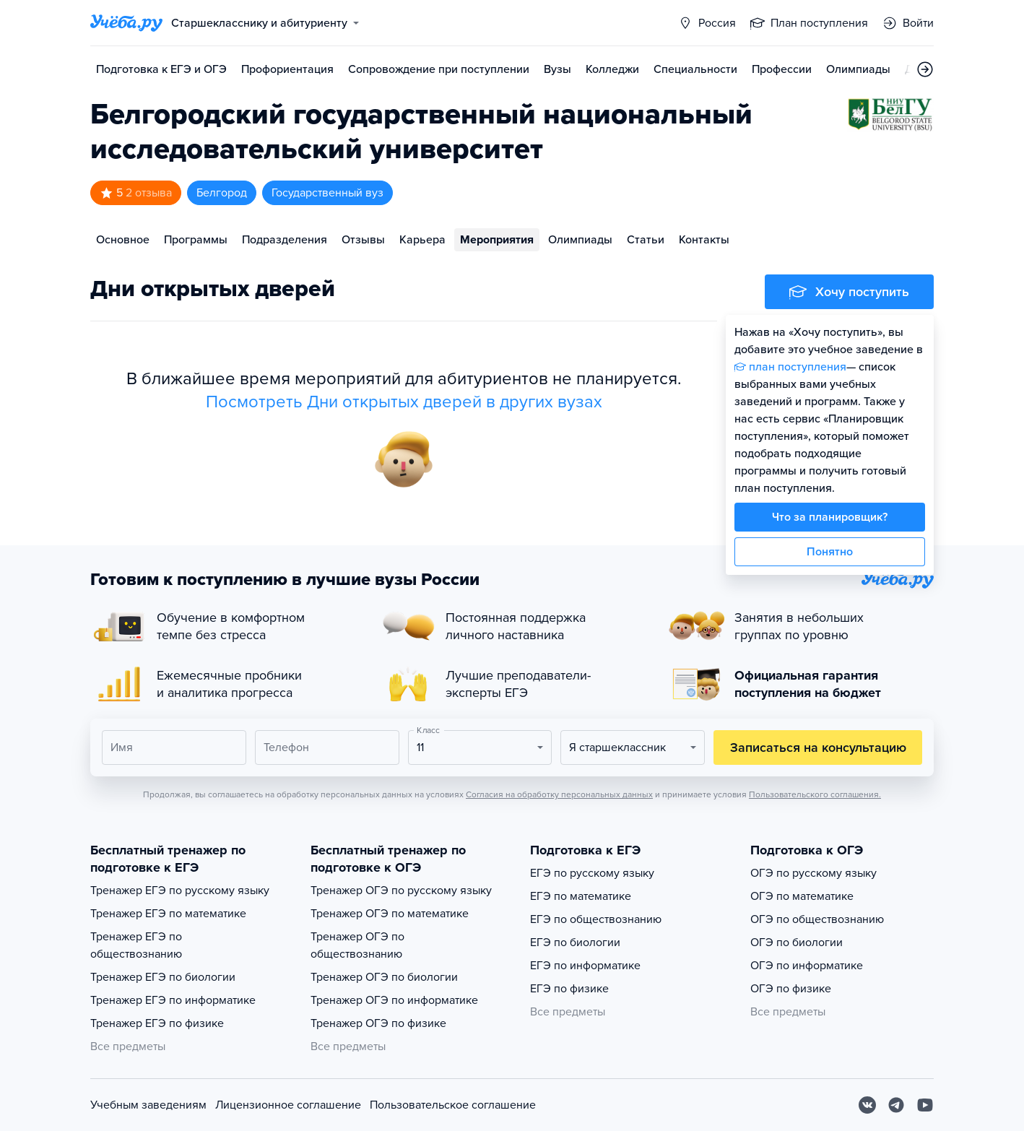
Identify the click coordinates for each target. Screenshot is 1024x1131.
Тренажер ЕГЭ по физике (157, 1023)
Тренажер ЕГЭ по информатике (173, 1000)
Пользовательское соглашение (453, 1105)
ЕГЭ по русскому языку (592, 873)
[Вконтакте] (867, 1105)
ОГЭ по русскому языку (813, 873)
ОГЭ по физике (790, 989)
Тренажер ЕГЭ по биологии (162, 977)
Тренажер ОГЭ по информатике (394, 1000)
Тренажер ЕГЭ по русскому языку (179, 890)
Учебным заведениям (148, 1105)
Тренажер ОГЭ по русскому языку (401, 890)
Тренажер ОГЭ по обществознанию (357, 945)
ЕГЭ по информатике (585, 965)
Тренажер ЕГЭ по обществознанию (136, 945)
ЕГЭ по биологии (575, 942)
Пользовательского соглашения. (815, 794)
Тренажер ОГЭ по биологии (384, 977)
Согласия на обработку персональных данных (559, 794)
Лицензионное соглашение (288, 1105)
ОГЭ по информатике (806, 965)
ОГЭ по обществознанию (817, 919)
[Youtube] (925, 1105)
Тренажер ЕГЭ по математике (168, 913)
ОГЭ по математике (802, 896)
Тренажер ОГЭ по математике (390, 913)
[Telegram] (896, 1105)
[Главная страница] (126, 23)
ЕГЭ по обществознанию (595, 919)
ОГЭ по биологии (796, 942)
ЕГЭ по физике (569, 989)
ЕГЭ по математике (580, 896)
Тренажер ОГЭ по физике (378, 1023)
